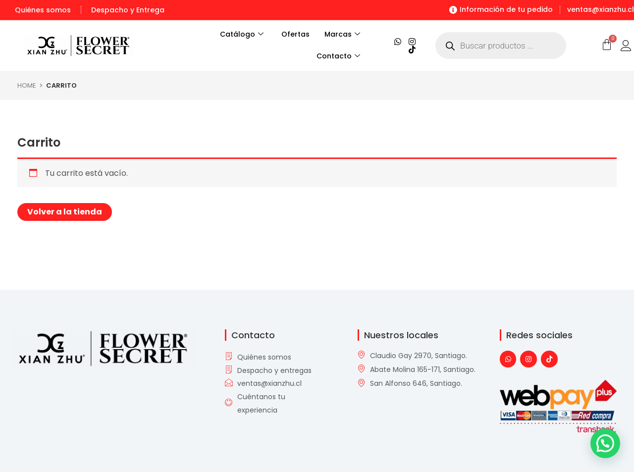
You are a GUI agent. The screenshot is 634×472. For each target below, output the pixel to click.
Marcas (342, 34)
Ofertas (295, 34)
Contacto (338, 56)
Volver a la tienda (64, 211)
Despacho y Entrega (127, 10)
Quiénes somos (43, 10)
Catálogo (236, 34)
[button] (605, 443)
